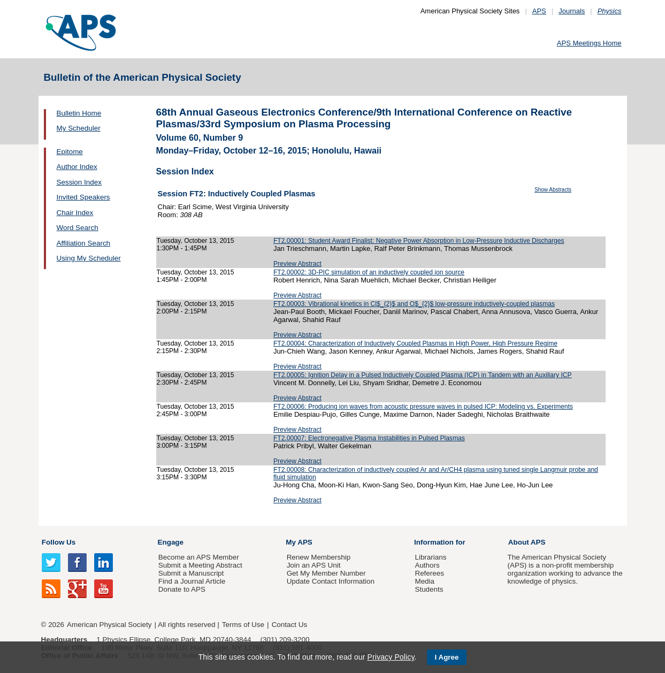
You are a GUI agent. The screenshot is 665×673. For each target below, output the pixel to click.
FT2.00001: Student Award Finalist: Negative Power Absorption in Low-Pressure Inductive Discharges (418, 240)
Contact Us (289, 625)
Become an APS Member (198, 557)
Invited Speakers (83, 197)
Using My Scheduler (89, 258)
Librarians (430, 557)
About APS (527, 542)
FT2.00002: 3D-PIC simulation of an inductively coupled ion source (368, 272)
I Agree (447, 657)
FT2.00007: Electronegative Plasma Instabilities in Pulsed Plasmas (369, 438)
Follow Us (58, 542)
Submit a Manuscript (191, 573)
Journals (572, 11)
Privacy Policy (390, 657)
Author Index (77, 167)
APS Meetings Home (589, 43)
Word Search (77, 228)
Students (429, 589)
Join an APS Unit (314, 565)
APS (539, 11)
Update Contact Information (330, 581)
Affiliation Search (84, 243)
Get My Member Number (326, 573)
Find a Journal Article (191, 581)
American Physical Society (109, 625)
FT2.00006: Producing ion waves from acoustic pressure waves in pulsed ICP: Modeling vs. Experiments (423, 406)
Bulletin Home (79, 113)
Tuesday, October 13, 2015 (195, 240)
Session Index (79, 182)
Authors (427, 565)
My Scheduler (79, 128)
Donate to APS (181, 589)
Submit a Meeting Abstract (200, 565)
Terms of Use (243, 625)
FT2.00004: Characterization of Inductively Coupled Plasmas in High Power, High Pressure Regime (415, 343)
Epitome (70, 152)
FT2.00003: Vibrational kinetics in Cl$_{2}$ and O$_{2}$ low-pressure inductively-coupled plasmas (414, 304)
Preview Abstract (297, 263)
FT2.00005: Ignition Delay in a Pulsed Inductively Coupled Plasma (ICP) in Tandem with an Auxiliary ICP (422, 375)
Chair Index (75, 213)
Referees (429, 573)
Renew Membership (319, 557)
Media (424, 581)
